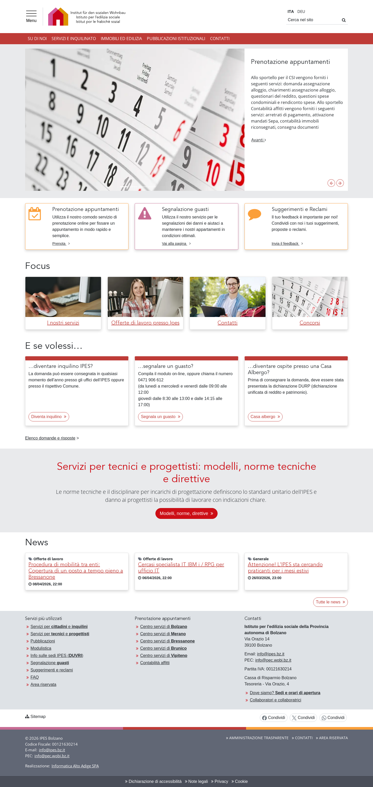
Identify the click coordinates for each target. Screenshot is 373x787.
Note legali (196, 781)
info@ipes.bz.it (270, 654)
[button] (331, 183)
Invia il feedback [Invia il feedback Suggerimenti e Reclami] (287, 243)
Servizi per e (59, 626)
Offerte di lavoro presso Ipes (145, 323)
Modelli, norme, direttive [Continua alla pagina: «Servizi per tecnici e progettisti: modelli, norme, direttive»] (186, 513)
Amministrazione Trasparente (257, 737)
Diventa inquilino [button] (49, 416)
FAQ (35, 677)
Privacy (219, 781)
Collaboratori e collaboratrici (275, 700)
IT (291, 11)
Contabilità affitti (155, 663)
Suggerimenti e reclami (52, 670)
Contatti (219, 38)
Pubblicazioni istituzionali (176, 38)
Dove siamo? (285, 693)
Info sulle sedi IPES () (57, 655)
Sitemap (38, 716)
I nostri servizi (63, 323)
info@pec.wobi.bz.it (273, 660)
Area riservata (43, 684)
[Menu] (31, 16)
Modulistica (41, 648)
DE (301, 11)
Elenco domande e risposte (50, 438)
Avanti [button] (258, 140)
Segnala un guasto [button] (160, 416)
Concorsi (310, 323)
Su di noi (37, 38)
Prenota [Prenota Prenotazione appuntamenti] (61, 243)
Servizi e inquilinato (74, 38)
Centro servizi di (163, 626)
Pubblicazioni (43, 641)
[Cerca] (344, 20)
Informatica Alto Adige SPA (75, 765)
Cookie (240, 781)
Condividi (273, 717)
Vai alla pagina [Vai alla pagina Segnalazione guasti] (176, 243)
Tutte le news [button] (330, 602)
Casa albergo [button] (265, 416)
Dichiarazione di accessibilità (153, 781)
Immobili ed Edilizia (121, 38)
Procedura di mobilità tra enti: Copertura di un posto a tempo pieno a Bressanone (75, 571)
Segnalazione (50, 663)
